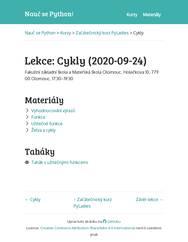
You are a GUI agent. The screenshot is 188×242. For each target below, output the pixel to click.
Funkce (35, 117)
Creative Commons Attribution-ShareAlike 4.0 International (87, 228)
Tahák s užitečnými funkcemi (56, 162)
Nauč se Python (41, 33)
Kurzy (65, 33)
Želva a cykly (40, 130)
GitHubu (112, 221)
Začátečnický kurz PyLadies (102, 33)
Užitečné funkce (44, 123)
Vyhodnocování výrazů (50, 110)
